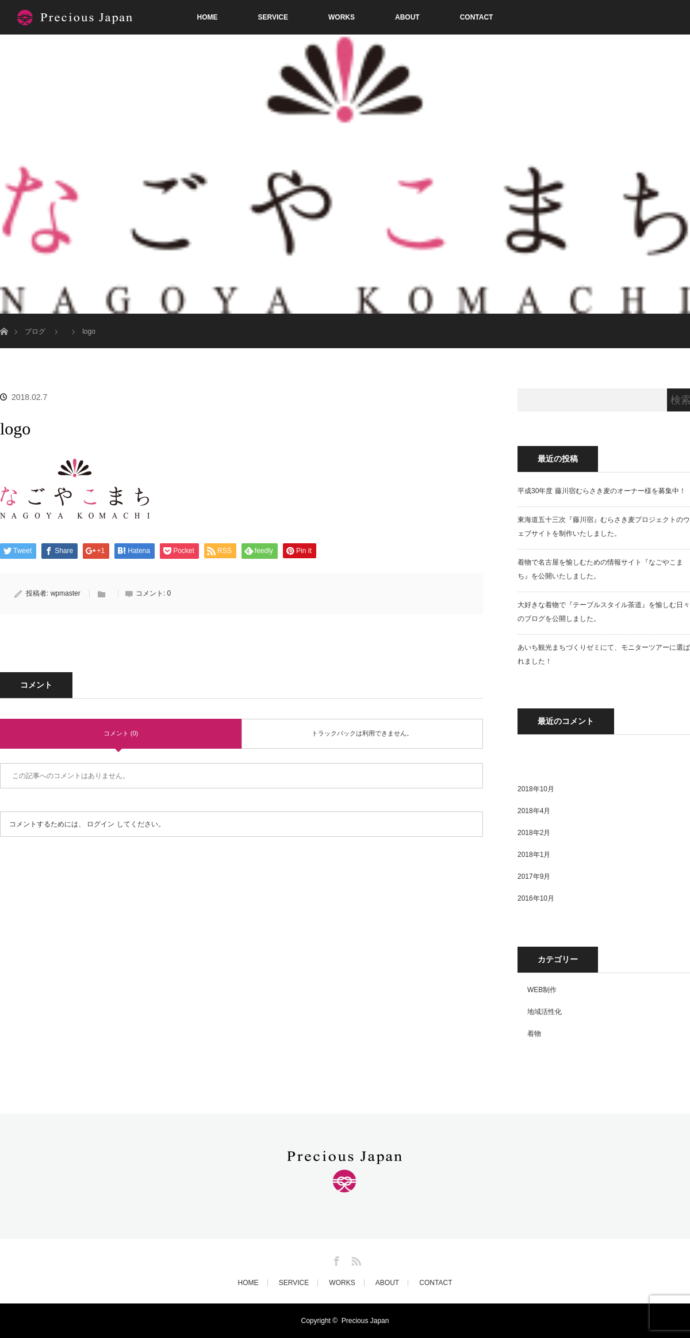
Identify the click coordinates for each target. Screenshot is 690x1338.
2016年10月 (536, 898)
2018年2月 (534, 833)
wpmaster (65, 593)
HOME (207, 17)
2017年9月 (534, 876)
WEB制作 (542, 990)
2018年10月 (536, 789)
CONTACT (476, 17)
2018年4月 (534, 811)
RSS (354, 1259)
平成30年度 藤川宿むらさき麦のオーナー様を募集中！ (602, 491)
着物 (534, 1034)
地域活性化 (544, 1012)
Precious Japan (365, 1321)
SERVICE (273, 17)
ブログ (35, 331)
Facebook (335, 1259)
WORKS (341, 17)
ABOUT (407, 17)
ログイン (100, 824)
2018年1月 (534, 855)
